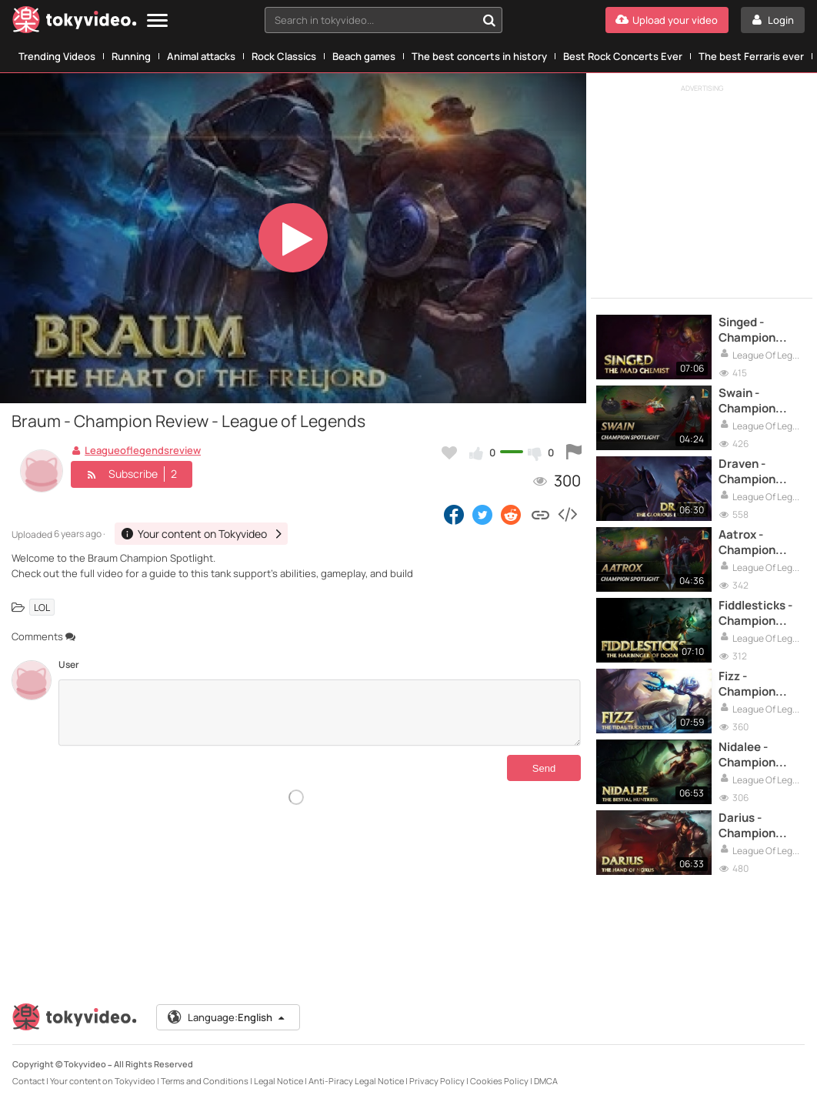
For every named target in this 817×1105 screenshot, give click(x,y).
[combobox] (383, 20)
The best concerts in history (479, 56)
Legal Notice (278, 1081)
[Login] (773, 20)
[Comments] (319, 712)
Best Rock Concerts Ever (622, 56)
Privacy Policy (437, 1081)
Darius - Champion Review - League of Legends (747, 826)
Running (131, 56)
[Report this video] (574, 452)
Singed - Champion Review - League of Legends (747, 330)
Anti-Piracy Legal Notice (356, 1081)
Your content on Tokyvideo (102, 1081)
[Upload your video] (667, 20)
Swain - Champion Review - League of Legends (747, 401)
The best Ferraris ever (751, 56)
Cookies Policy (499, 1081)
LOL (42, 606)
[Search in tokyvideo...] (489, 20)
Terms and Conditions (204, 1081)
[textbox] (370, 20)
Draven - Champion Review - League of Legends (747, 472)
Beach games (363, 56)
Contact (28, 1081)
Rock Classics (284, 56)
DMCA (546, 1081)
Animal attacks (201, 56)
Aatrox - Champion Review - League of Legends (747, 543)
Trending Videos (56, 56)
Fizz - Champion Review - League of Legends (747, 684)
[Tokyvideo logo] (74, 22)
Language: (227, 1017)
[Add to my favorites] (449, 452)
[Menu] (157, 21)
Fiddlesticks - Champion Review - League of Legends (755, 613)
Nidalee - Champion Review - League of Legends (747, 755)
